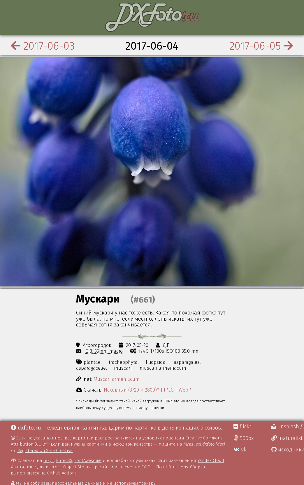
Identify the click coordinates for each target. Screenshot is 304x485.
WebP (185, 390)
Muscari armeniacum (117, 379)
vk (239, 449)
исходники (287, 449)
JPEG (169, 390)
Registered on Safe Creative (45, 450)
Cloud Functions (172, 467)
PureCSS (64, 460)
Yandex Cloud (211, 460)
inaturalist (287, 438)
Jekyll (48, 460)
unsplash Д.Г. (287, 426)
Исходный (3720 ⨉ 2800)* (131, 390)
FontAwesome (87, 460)
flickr (242, 426)
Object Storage (78, 467)
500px (243, 438)
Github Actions (62, 473)
